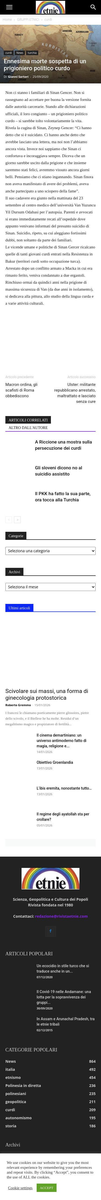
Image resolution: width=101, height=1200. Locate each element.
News (19, 53)
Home (7, 19)
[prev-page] (8, 519)
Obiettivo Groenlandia (55, 762)
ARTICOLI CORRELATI (28, 420)
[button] (9, 7)
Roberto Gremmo (18, 705)
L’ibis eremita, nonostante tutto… (64, 788)
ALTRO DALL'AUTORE (28, 428)
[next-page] (17, 519)
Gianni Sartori (18, 77)
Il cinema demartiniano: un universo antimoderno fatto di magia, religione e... (61, 740)
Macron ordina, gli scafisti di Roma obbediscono (21, 390)
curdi (48, 19)
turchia (32, 53)
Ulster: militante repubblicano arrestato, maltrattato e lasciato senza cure (75, 393)
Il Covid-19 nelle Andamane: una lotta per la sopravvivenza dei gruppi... (64, 997)
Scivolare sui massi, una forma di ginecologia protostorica (46, 694)
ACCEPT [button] (46, 1188)
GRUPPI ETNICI (28, 19)
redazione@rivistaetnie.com (61, 916)
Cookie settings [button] (20, 1188)
